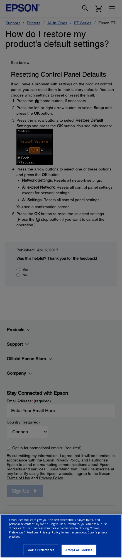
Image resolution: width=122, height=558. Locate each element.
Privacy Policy (50, 532)
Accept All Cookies (78, 550)
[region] (61, 536)
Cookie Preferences (40, 550)
